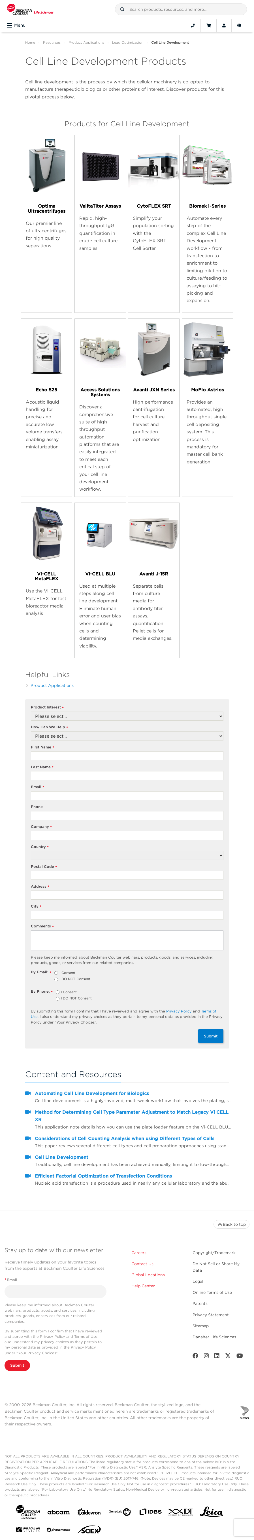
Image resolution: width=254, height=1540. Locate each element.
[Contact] (192, 25)
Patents (200, 1303)
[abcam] (58, 1513)
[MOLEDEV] (28, 1530)
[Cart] (208, 25)
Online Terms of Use (212, 1292)
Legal (198, 1281)
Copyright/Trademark (214, 1252)
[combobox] (181, 9)
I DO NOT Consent (74, 979)
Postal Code (44, 866)
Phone (37, 807)
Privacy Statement (211, 1315)
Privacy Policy (179, 1011)
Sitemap (201, 1326)
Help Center (143, 1286)
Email (37, 787)
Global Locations (148, 1275)
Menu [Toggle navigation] (16, 25)
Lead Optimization (127, 42)
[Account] (224, 25)
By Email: (41, 972)
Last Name (42, 767)
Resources (52, 42)
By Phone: (42, 991)
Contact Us (142, 1263)
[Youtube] (239, 1357)
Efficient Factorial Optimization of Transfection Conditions (103, 1176)
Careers (138, 1252)
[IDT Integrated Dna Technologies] (180, 1513)
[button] (122, 9)
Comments (42, 926)
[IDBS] (150, 1513)
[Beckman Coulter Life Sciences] (30, 9)
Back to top (231, 1224)
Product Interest (47, 707)
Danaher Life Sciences (214, 1337)
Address (40, 886)
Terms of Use (85, 1336)
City (36, 906)
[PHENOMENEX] (58, 1531)
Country (40, 847)
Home (30, 42)
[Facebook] (195, 1357)
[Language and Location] (239, 25)
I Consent (67, 973)
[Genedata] (119, 1513)
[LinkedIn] (216, 1357)
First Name (42, 747)
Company (41, 826)
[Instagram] (206, 1357)
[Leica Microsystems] (211, 1513)
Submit (211, 1036)
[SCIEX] (89, 1531)
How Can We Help (49, 727)
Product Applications (86, 42)
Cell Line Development (61, 1157)
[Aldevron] (89, 1513)
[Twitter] (228, 1357)
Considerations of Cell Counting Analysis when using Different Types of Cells (124, 1138)
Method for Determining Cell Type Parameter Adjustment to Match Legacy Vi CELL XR (132, 1115)
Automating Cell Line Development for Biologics (92, 1093)
